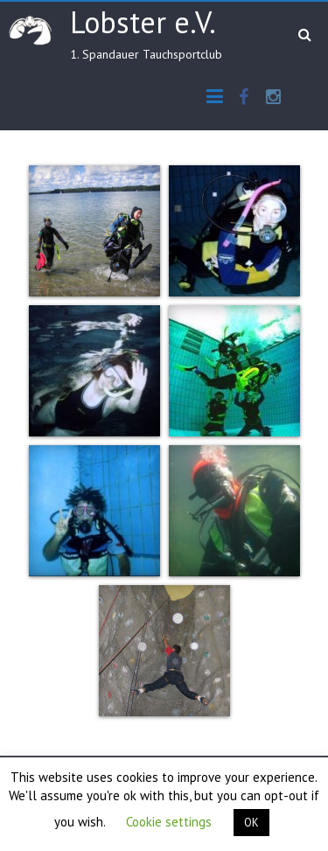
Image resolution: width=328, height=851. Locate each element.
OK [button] (251, 822)
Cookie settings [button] (169, 821)
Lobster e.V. (143, 22)
